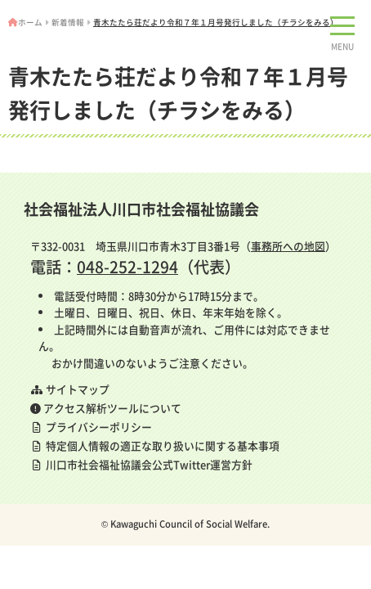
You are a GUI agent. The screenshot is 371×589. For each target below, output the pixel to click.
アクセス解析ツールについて (105, 408)
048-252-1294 (127, 266)
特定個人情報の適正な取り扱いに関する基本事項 (154, 445)
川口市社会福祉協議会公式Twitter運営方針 (141, 464)
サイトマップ (70, 389)
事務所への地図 (288, 246)
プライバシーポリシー (91, 426)
